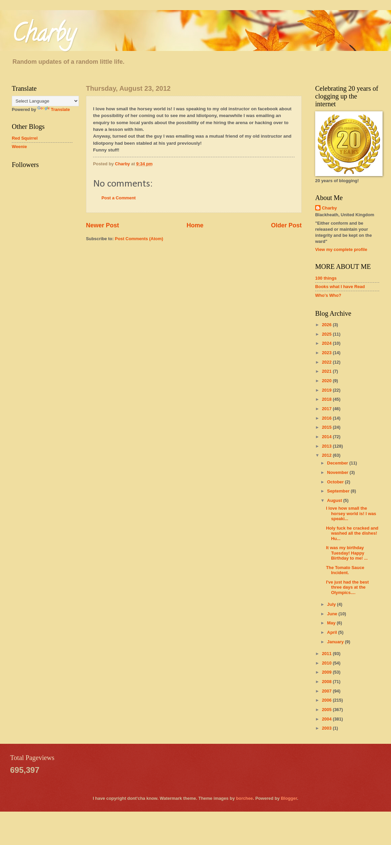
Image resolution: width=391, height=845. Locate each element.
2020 (327, 380)
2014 (327, 436)
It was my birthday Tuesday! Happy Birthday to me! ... (347, 553)
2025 (327, 334)
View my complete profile (341, 249)
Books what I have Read (340, 286)
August (335, 500)
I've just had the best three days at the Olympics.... (347, 587)
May (332, 622)
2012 (327, 455)
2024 (327, 343)
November (338, 472)
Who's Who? (328, 295)
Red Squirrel (25, 138)
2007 (327, 691)
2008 (327, 681)
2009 (327, 672)
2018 (327, 399)
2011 (327, 653)
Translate (53, 109)
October (336, 481)
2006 (327, 700)
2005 (327, 709)
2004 (327, 719)
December (338, 463)
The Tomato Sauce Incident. (345, 570)
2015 (327, 427)
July (332, 604)
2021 (327, 371)
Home (194, 225)
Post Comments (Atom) (139, 238)
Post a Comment (118, 197)
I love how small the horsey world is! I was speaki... (351, 513)
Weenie (19, 146)
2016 (327, 418)
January (336, 641)
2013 (327, 446)
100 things (326, 278)
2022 (327, 362)
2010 (327, 663)
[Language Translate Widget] (45, 101)
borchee (244, 798)
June (332, 613)
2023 (327, 352)
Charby (43, 36)
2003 (327, 728)
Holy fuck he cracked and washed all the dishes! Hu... (352, 533)
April (332, 632)
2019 (327, 390)
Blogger (289, 798)
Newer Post (102, 225)
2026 (327, 324)
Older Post (286, 225)
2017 (327, 408)
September (339, 491)
